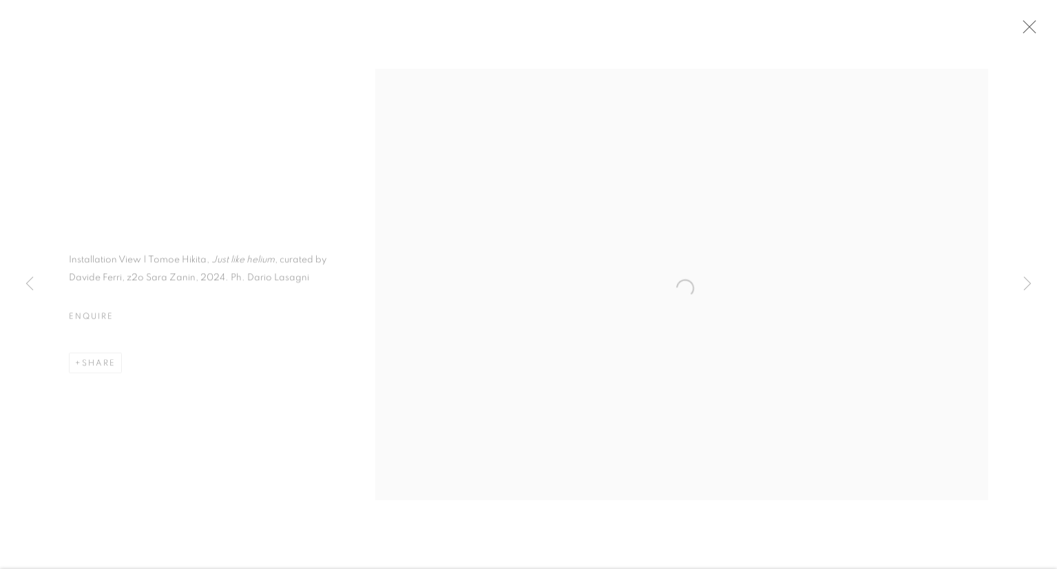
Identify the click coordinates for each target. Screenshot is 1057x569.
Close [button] (1028, 31)
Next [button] (1027, 284)
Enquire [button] (91, 318)
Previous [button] (29, 284)
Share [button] (99, 365)
